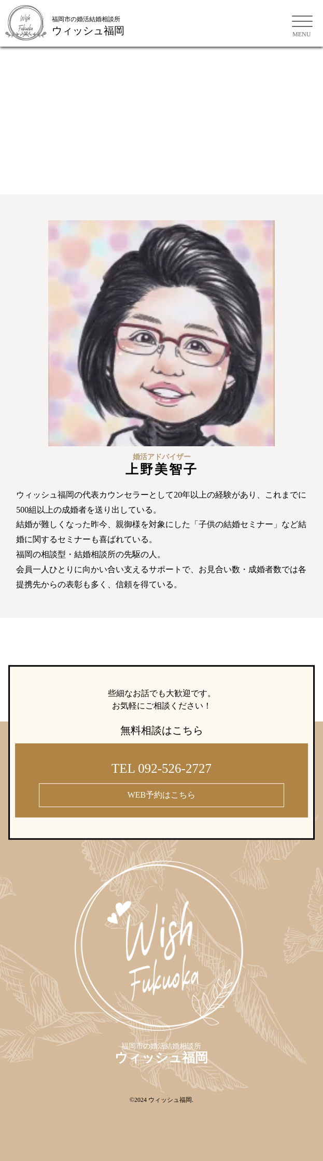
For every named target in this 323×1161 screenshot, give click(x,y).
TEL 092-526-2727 (161, 768)
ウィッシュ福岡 (170, 1099)
